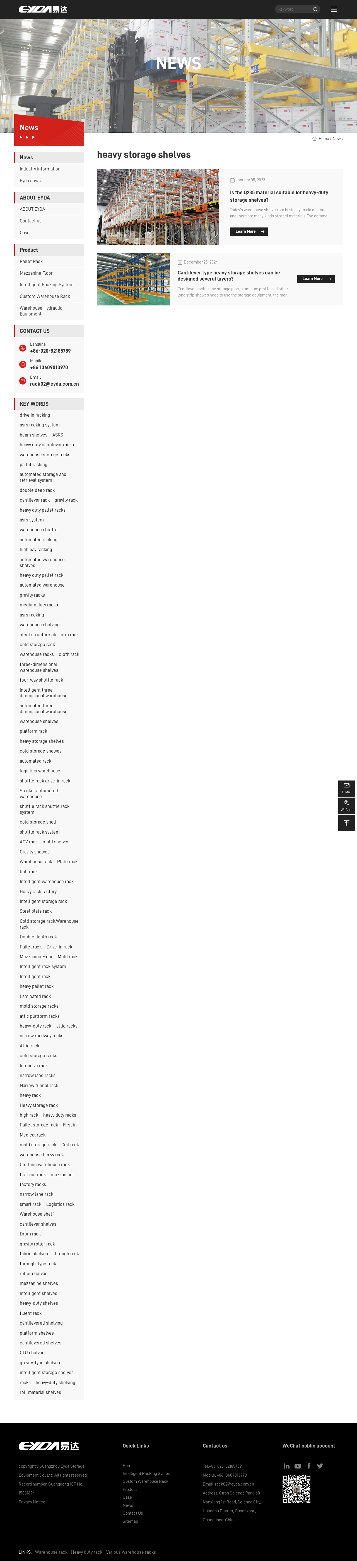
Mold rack (68, 956)
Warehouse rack (36, 861)
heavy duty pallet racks (43, 510)
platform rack (33, 731)
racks (25, 1382)
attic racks (67, 1026)
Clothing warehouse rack (45, 1164)
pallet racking (33, 464)
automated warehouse (42, 585)
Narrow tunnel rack (39, 1085)
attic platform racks (40, 1016)
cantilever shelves (38, 1224)
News (338, 139)
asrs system (32, 520)
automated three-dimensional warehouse (43, 708)
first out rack (33, 1174)
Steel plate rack (36, 911)
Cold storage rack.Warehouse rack (49, 924)
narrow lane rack (36, 1194)
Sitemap (130, 1521)
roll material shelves (40, 1392)
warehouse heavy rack (42, 1154)
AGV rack (29, 841)
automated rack (35, 761)
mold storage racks (39, 1006)
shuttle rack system (40, 832)
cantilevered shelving (41, 1323)
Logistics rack (60, 1204)
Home (324, 139)
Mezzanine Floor (36, 273)
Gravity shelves (35, 852)
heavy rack (30, 1095)
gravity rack (66, 500)
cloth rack (69, 654)
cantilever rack (35, 500)
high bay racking (36, 549)
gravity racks (32, 595)
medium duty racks (39, 604)
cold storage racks (38, 1055)
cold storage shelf (38, 822)
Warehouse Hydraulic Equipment (41, 311)
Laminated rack (35, 996)
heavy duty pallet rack (41, 575)
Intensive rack (34, 1065)
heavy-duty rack (35, 1026)
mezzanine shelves (39, 1283)
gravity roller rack (37, 1244)
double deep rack (37, 490)
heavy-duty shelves (39, 1303)
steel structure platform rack (49, 634)
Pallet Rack (31, 261)
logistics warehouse (40, 770)
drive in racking (35, 415)
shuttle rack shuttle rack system (44, 809)
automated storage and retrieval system (43, 477)
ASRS (57, 435)
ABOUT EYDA (32, 209)
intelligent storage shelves (47, 1372)
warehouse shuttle (38, 529)
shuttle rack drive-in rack (45, 781)
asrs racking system (40, 425)
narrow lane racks (38, 1075)
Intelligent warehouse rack (47, 881)
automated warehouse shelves (42, 562)
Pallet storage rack (39, 1125)
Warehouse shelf (37, 1214)
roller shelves (33, 1273)
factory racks (33, 1184)
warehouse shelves (39, 721)
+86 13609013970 (49, 367)
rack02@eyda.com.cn (54, 383)
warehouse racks (37, 654)
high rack (29, 1115)
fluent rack (31, 1313)
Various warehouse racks (131, 1552)
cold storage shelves (41, 751)
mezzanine (62, 1174)
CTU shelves (32, 1352)
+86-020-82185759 (50, 351)
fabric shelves (34, 1253)
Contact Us (133, 1513)
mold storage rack (38, 1144)
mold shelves (56, 841)
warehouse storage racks (45, 454)
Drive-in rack (59, 947)
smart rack (30, 1204)
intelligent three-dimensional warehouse (43, 693)
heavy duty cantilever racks (47, 444)
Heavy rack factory (38, 891)
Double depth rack (38, 936)
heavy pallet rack (37, 986)
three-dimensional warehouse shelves (39, 667)
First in (70, 1125)
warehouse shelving (40, 624)
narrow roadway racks (41, 1035)
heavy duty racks (59, 1115)
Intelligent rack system (43, 966)
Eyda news (30, 180)
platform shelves (37, 1333)
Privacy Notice (32, 1502)
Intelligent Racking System (47, 284)
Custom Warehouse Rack (45, 296)
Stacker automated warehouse (39, 793)
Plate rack (67, 861)
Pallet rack (31, 947)
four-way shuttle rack (41, 680)
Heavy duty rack (86, 1552)
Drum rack (30, 1234)
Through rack (66, 1253)
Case (25, 232)
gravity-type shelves (40, 1362)
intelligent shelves (38, 1293)
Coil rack (70, 1144)
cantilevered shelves (40, 1343)
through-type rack (38, 1263)
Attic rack (29, 1045)
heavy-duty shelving (55, 1382)
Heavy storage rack (39, 1105)
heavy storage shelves (42, 741)
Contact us (31, 221)
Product (130, 1489)
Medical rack (32, 1135)
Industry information (40, 169)
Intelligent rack (35, 976)
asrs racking (32, 615)
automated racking (38, 539)
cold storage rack (37, 644)
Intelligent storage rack (43, 901)
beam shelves (33, 435)
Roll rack (29, 871)
